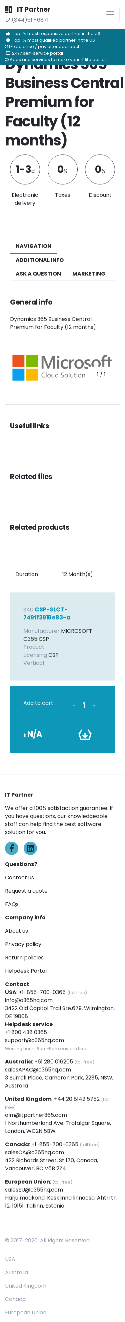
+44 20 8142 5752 (77, 1099)
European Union (25, 1312)
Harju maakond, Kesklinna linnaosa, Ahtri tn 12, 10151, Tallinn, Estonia (61, 1202)
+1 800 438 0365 (26, 1032)
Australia (16, 1272)
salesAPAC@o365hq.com (38, 1069)
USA (10, 1259)
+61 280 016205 (53, 1061)
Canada (15, 1299)
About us (16, 931)
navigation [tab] (33, 246)
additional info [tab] (40, 260)
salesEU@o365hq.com (34, 1190)
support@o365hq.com (34, 1040)
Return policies (24, 957)
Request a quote (26, 891)
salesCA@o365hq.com (34, 1152)
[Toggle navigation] (110, 14)
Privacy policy (23, 944)
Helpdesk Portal (26, 971)
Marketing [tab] (88, 274)
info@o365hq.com (29, 1000)
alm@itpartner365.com (36, 1115)
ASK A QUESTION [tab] (38, 274)
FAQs (12, 904)
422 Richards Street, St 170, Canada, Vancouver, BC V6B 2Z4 (51, 1164)
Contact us (19, 877)
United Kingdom (25, 1286)
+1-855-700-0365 (42, 992)
